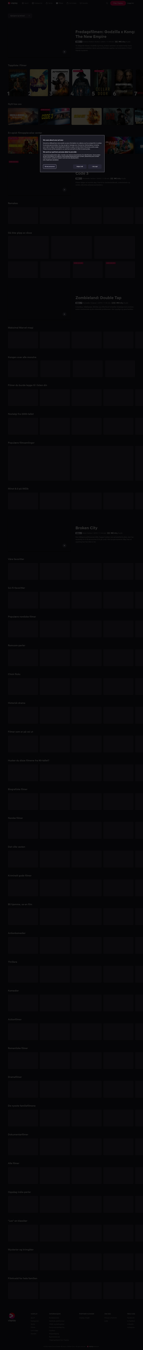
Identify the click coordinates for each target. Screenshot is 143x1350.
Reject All (80, 166)
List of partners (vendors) (50, 160)
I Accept (95, 166)
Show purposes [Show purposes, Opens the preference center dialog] (50, 166)
